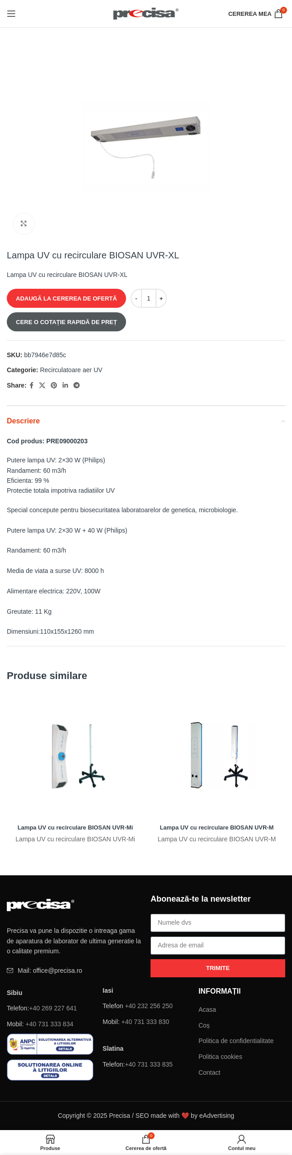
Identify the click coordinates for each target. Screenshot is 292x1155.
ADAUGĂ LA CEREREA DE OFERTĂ (66, 298)
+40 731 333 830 (146, 1021)
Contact (209, 1072)
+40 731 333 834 (49, 1024)
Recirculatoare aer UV (71, 370)
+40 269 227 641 (53, 1008)
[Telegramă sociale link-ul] (77, 385)
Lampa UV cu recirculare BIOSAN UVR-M (216, 827)
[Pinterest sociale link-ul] (54, 385)
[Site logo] (146, 13)
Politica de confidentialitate (236, 1040)
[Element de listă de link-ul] (74, 970)
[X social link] (42, 385)
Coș (204, 1025)
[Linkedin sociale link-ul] (65, 385)
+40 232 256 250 (149, 1005)
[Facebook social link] (31, 385)
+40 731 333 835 (149, 1064)
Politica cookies (221, 1056)
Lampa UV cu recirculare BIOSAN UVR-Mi (75, 827)
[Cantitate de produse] (149, 298)
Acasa (207, 1009)
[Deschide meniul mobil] (11, 14)
